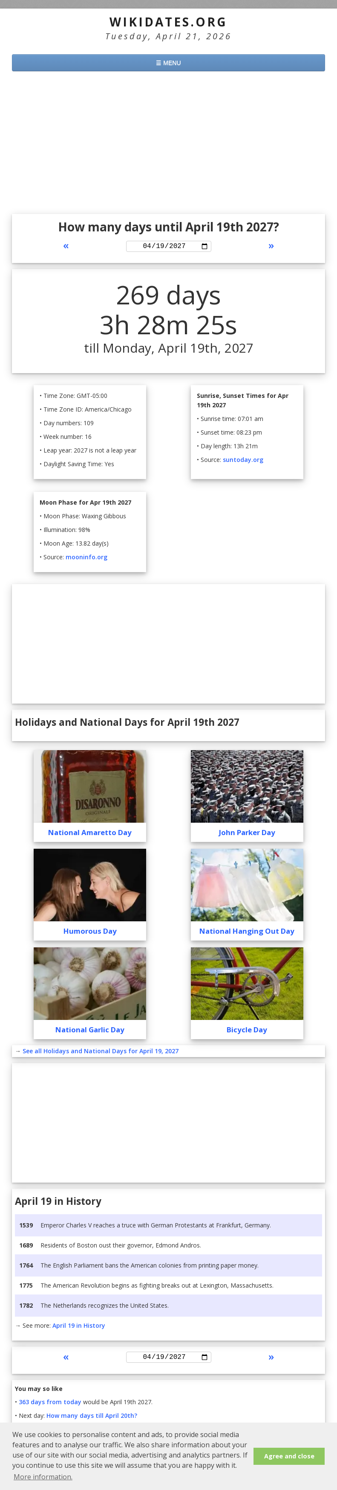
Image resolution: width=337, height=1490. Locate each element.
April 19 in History (78, 1327)
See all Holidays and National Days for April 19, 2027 (101, 1052)
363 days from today (50, 1405)
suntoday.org (243, 461)
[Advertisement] (168, 144)
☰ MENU (168, 62)
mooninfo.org (86, 558)
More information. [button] (43, 1476)
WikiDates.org (168, 22)
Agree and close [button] (289, 1456)
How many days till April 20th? (91, 1418)
